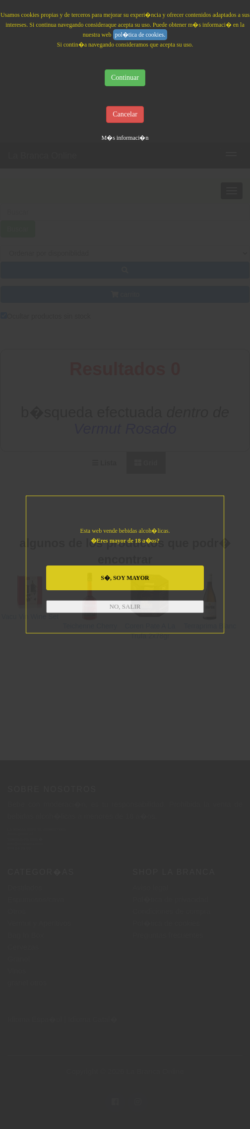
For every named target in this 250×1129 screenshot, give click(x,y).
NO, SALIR (125, 606)
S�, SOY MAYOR (125, 577)
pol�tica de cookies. (140, 34)
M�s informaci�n (125, 137)
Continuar (125, 77)
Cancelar (125, 114)
